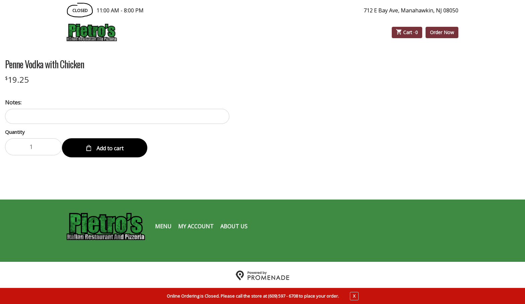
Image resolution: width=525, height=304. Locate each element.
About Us (233, 225)
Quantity (15, 132)
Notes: (13, 102)
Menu (163, 225)
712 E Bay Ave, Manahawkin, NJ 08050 (411, 10)
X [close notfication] (354, 296)
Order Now (442, 32)
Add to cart (109, 146)
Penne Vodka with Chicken (44, 64)
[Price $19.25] (17, 79)
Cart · (407, 32)
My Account (196, 225)
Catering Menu (214, 32)
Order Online (155, 32)
